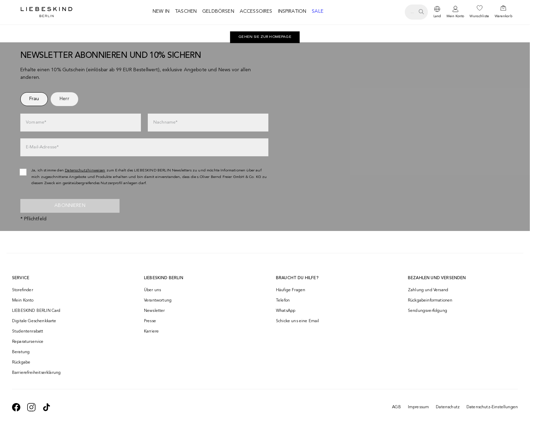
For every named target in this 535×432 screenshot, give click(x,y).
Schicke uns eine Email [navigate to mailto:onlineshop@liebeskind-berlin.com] (297, 321)
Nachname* (165, 122)
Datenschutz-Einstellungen (492, 407)
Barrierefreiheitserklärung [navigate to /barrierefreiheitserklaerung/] (36, 373)
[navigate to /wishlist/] (479, 12)
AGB (396, 407)
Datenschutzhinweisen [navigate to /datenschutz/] (85, 170)
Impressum (418, 407)
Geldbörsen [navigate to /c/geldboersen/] (218, 11)
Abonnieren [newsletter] (69, 205)
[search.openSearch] (416, 12)
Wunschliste (479, 16)
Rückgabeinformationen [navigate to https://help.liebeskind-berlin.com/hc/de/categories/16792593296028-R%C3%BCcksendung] (430, 300)
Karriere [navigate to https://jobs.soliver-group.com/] (151, 331)
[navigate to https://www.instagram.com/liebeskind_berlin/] (31, 407)
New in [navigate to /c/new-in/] (161, 11)
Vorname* (36, 122)
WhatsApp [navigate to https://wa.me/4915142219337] (285, 311)
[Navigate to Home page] (46, 12)
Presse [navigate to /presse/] (150, 321)
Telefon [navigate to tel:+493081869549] (283, 300)
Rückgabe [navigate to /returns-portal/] (21, 362)
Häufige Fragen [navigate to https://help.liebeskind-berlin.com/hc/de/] (290, 290)
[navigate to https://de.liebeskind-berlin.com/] (265, 37)
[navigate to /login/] (455, 12)
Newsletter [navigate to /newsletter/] (154, 311)
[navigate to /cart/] (503, 12)
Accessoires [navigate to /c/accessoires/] (256, 11)
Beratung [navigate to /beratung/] (21, 352)
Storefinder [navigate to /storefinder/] (22, 290)
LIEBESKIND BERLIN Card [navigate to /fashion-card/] (36, 311)
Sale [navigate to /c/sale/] (317, 11)
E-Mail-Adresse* (42, 147)
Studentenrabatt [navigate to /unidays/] (27, 331)
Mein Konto (455, 16)
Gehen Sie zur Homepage (264, 37)
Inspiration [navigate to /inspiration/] (292, 11)
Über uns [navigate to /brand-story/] (152, 290)
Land (437, 16)
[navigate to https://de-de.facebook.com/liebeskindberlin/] (16, 407)
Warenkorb (503, 16)
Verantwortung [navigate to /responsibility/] (158, 300)
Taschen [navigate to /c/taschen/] (186, 11)
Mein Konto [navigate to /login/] (23, 300)
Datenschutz (448, 407)
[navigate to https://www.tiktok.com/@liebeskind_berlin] (46, 407)
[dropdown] (437, 12)
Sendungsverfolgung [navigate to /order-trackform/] (427, 311)
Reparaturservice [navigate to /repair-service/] (28, 342)
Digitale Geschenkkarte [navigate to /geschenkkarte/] (34, 321)
